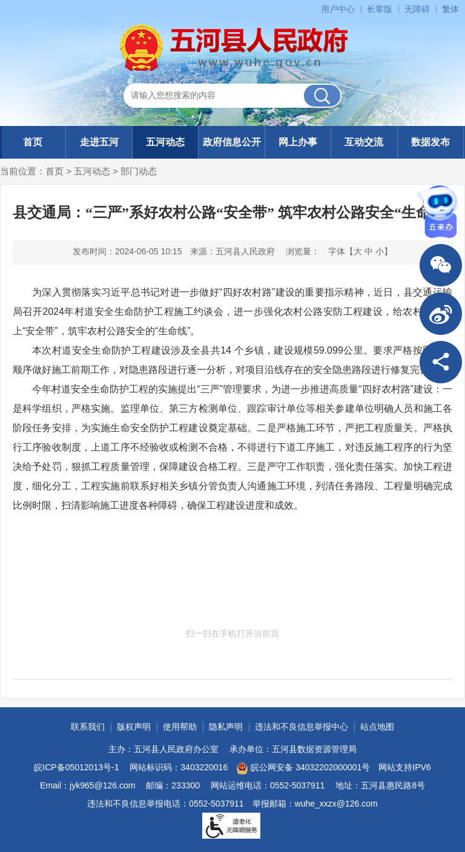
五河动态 (165, 142)
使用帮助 (180, 726)
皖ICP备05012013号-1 (76, 767)
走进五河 (99, 142)
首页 (32, 142)
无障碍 (417, 9)
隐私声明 (226, 726)
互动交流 (364, 142)
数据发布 (430, 142)
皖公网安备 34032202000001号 (303, 768)
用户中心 (338, 9)
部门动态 (138, 171)
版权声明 (134, 726)
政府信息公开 (232, 142)
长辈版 (379, 9)
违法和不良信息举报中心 (301, 726)
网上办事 (298, 142)
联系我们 (88, 726)
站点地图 (377, 726)
